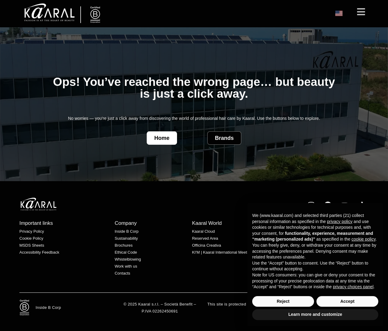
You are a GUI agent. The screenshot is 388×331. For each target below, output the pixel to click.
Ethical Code (126, 252)
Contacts (122, 273)
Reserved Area (205, 238)
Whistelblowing (128, 259)
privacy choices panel (353, 286)
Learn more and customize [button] (315, 314)
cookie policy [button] (364, 239)
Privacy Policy (31, 231)
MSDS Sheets (31, 245)
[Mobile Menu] (361, 13)
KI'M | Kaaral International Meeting (222, 252)
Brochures (123, 245)
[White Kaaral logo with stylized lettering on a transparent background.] (38, 204)
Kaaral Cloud (203, 231)
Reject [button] (283, 301)
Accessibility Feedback (39, 252)
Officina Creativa (206, 245)
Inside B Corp (127, 231)
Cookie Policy (31, 238)
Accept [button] (347, 301)
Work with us (126, 266)
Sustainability (126, 238)
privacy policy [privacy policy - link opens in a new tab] (340, 221)
